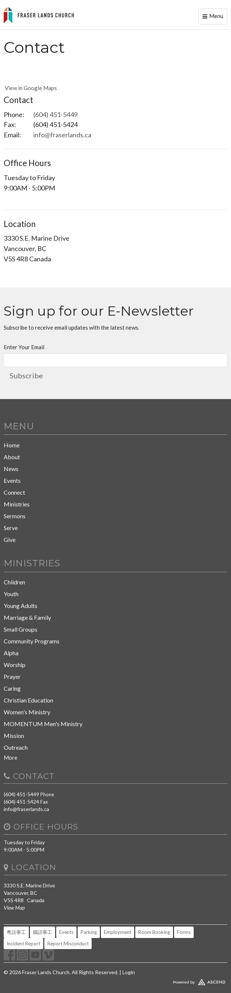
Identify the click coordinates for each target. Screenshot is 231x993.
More (10, 757)
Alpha (11, 652)
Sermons (15, 515)
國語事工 (42, 932)
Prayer (12, 676)
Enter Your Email (24, 347)
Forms (184, 932)
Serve (11, 527)
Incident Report (23, 943)
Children (14, 581)
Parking (89, 932)
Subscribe (26, 375)
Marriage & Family (27, 617)
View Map (14, 907)
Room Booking (154, 932)
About (12, 456)
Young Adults (20, 605)
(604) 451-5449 (55, 114)
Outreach (16, 747)
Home (12, 445)
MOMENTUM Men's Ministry (43, 723)
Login (128, 972)
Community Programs (32, 641)
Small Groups (20, 629)
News (11, 468)
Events (12, 480)
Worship (15, 664)
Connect (14, 492)
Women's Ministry (27, 711)
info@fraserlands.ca (62, 135)
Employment (117, 932)
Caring (12, 688)
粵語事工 (16, 932)
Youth (11, 593)
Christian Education (28, 700)
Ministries (17, 504)
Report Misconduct (68, 943)
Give (10, 539)
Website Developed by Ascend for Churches (115, 980)
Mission (14, 735)
